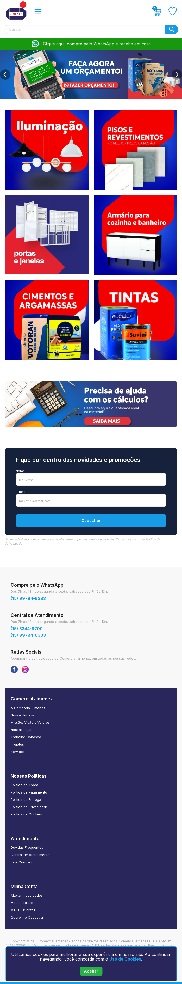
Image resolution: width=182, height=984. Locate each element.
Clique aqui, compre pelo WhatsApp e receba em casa (91, 44)
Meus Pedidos (22, 903)
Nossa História (22, 715)
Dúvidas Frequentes (27, 847)
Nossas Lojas (21, 730)
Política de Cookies (26, 814)
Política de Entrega (26, 799)
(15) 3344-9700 (27, 628)
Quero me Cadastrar (27, 917)
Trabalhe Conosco (26, 737)
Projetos (17, 744)
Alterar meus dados (27, 895)
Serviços (18, 751)
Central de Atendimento (30, 855)
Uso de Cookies (125, 959)
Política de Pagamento (29, 792)
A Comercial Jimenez (28, 708)
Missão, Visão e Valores (30, 722)
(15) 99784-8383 (28, 598)
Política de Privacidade (29, 807)
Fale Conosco (22, 862)
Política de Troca (24, 785)
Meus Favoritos (23, 910)
